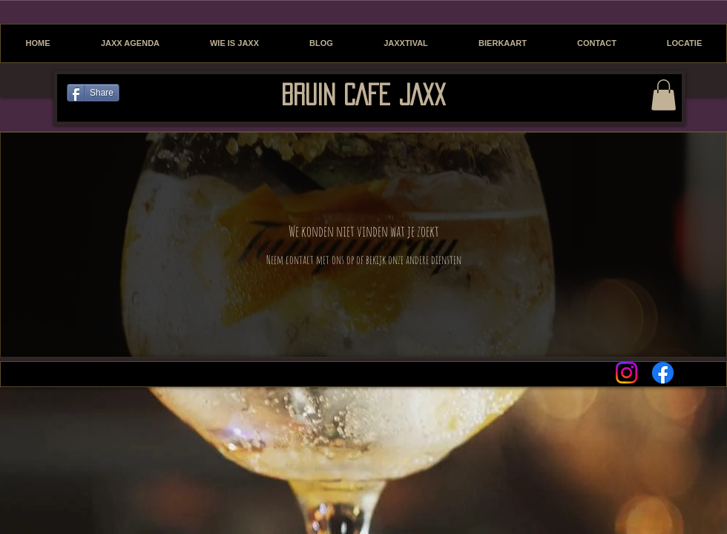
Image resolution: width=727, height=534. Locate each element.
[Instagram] (626, 372)
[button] (664, 95)
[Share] (93, 93)
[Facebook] (662, 372)
